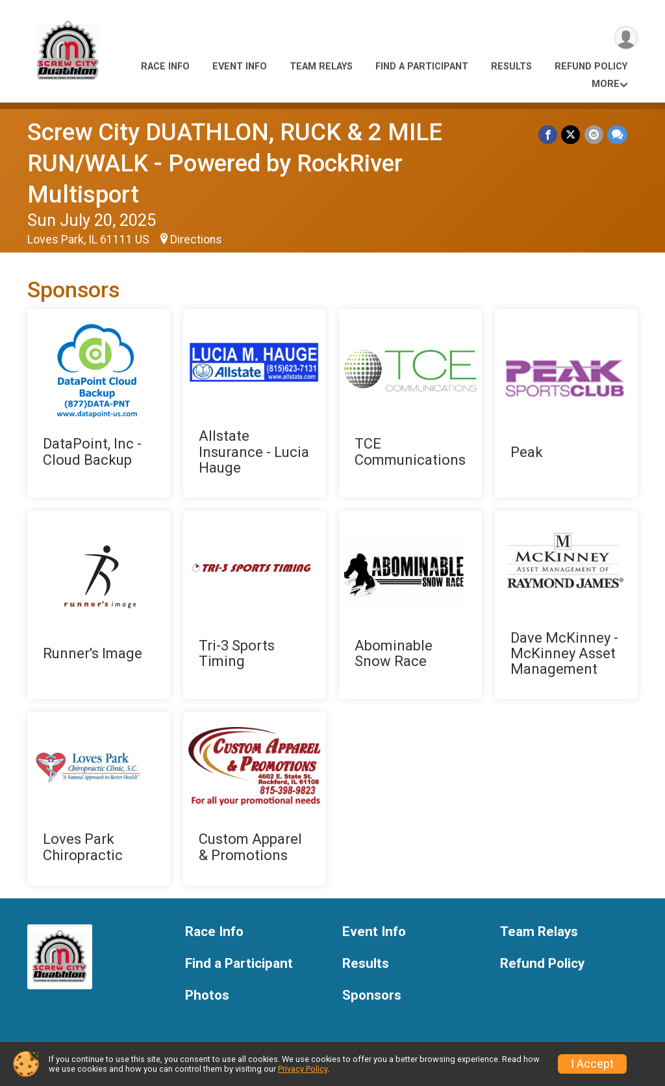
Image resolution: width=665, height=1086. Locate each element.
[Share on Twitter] (571, 134)
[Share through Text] (617, 134)
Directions (196, 239)
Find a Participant (421, 66)
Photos (207, 995)
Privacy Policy (302, 1069)
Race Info (165, 66)
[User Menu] (626, 38)
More (606, 84)
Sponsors (371, 995)
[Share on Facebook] (548, 134)
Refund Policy (591, 66)
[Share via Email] (593, 134)
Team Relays (321, 66)
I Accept (592, 1063)
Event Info (239, 66)
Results (511, 66)
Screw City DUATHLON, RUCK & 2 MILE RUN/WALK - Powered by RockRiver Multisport (234, 163)
